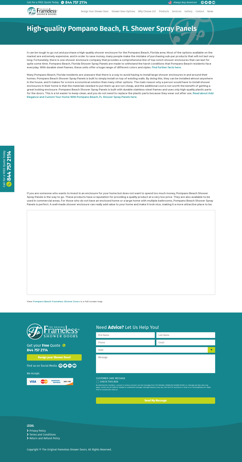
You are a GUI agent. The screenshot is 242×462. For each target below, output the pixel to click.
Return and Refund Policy (44, 438)
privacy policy (107, 392)
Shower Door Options (123, 11)
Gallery (188, 11)
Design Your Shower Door (94, 11)
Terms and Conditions (42, 434)
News (210, 11)
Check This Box (109, 381)
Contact (200, 11)
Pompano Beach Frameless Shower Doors (56, 301)
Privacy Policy (37, 430)
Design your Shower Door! (54, 354)
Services (176, 11)
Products (164, 11)
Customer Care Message (110, 378)
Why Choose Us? (147, 11)
